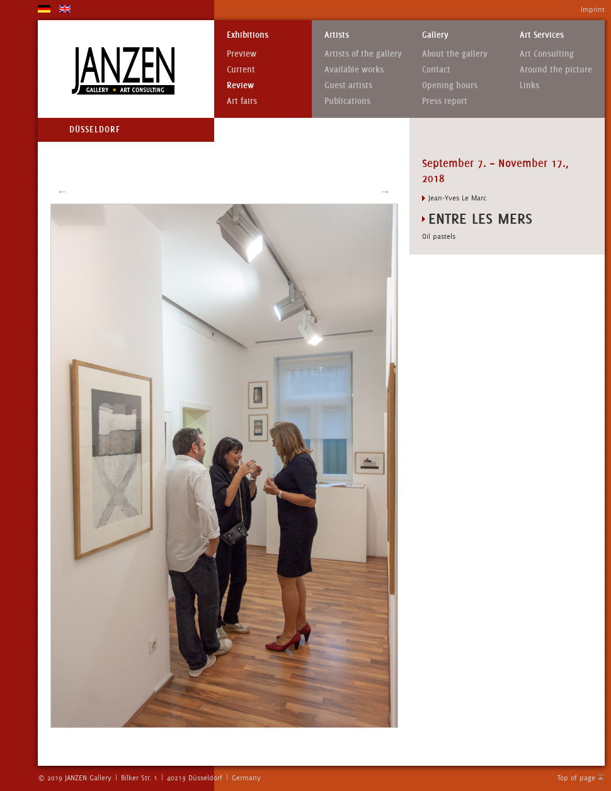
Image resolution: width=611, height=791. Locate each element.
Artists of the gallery (363, 54)
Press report (444, 101)
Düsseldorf (94, 129)
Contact (436, 69)
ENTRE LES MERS (480, 218)
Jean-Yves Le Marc (457, 197)
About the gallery (455, 54)
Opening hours (449, 85)
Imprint (593, 9)
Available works (354, 69)
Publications (347, 101)
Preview (241, 54)
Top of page (576, 777)
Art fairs (242, 101)
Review (240, 85)
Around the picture (556, 69)
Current (241, 69)
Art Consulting (547, 54)
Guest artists (348, 85)
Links (529, 85)
